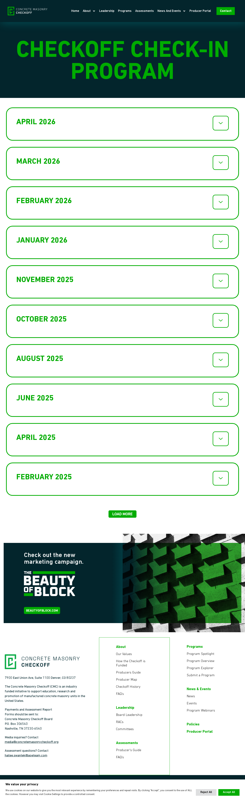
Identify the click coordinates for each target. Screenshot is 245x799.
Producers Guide (129, 676)
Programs (131, 11)
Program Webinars (201, 715)
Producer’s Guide (129, 755)
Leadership (113, 11)
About (95, 12)
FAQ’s (120, 698)
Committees (125, 734)
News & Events (199, 693)
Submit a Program (201, 679)
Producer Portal (207, 11)
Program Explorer (200, 672)
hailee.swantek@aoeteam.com (26, 759)
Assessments (151, 11)
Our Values (124, 657)
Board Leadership (129, 719)
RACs (120, 726)
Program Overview (201, 664)
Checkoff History (128, 691)
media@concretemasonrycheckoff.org (31, 746)
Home (82, 11)
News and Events (178, 12)
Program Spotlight (201, 657)
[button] (122, 515)
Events (192, 707)
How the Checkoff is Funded (131, 667)
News (191, 700)
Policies (193, 728)
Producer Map (127, 683)
